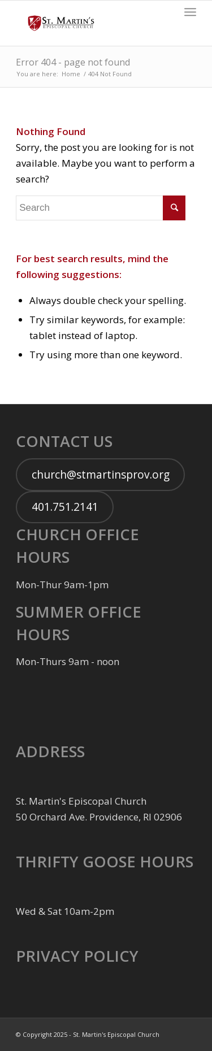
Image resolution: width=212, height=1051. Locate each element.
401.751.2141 (65, 507)
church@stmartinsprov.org (101, 474)
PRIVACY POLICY (77, 955)
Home (71, 74)
